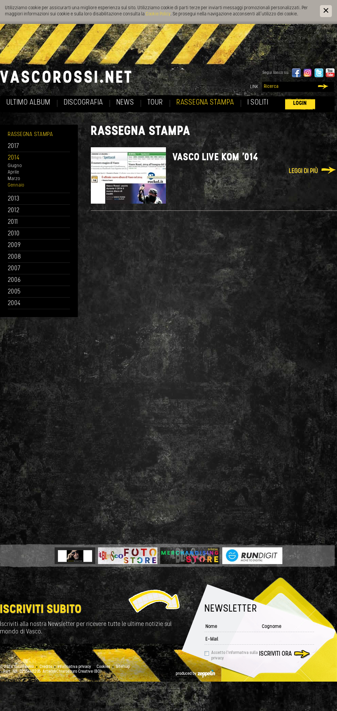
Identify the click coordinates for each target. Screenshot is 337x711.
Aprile (13, 172)
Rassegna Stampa (205, 103)
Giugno (15, 165)
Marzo (14, 178)
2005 (14, 292)
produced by (195, 674)
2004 (14, 303)
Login (300, 103)
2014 (14, 158)
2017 (13, 146)
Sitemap (123, 667)
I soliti (258, 103)
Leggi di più (303, 171)
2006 (14, 280)
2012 (14, 210)
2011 (13, 222)
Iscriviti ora (275, 654)
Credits (46, 667)
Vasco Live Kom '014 (215, 157)
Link (254, 87)
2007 (14, 268)
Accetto (234, 655)
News (125, 103)
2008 (14, 257)
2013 (13, 199)
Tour (155, 103)
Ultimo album (28, 103)
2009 (14, 245)
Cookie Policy (158, 14)
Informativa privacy (74, 667)
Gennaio (16, 185)
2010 (14, 234)
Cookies (103, 667)
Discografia (83, 103)
